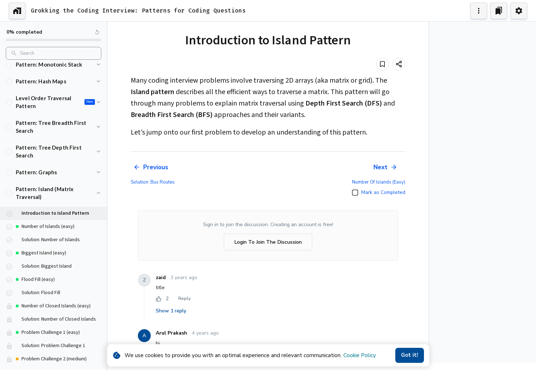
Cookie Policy (359, 355)
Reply (184, 298)
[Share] (398, 64)
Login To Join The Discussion (268, 242)
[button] (53, 71)
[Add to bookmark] (382, 64)
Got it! (409, 355)
